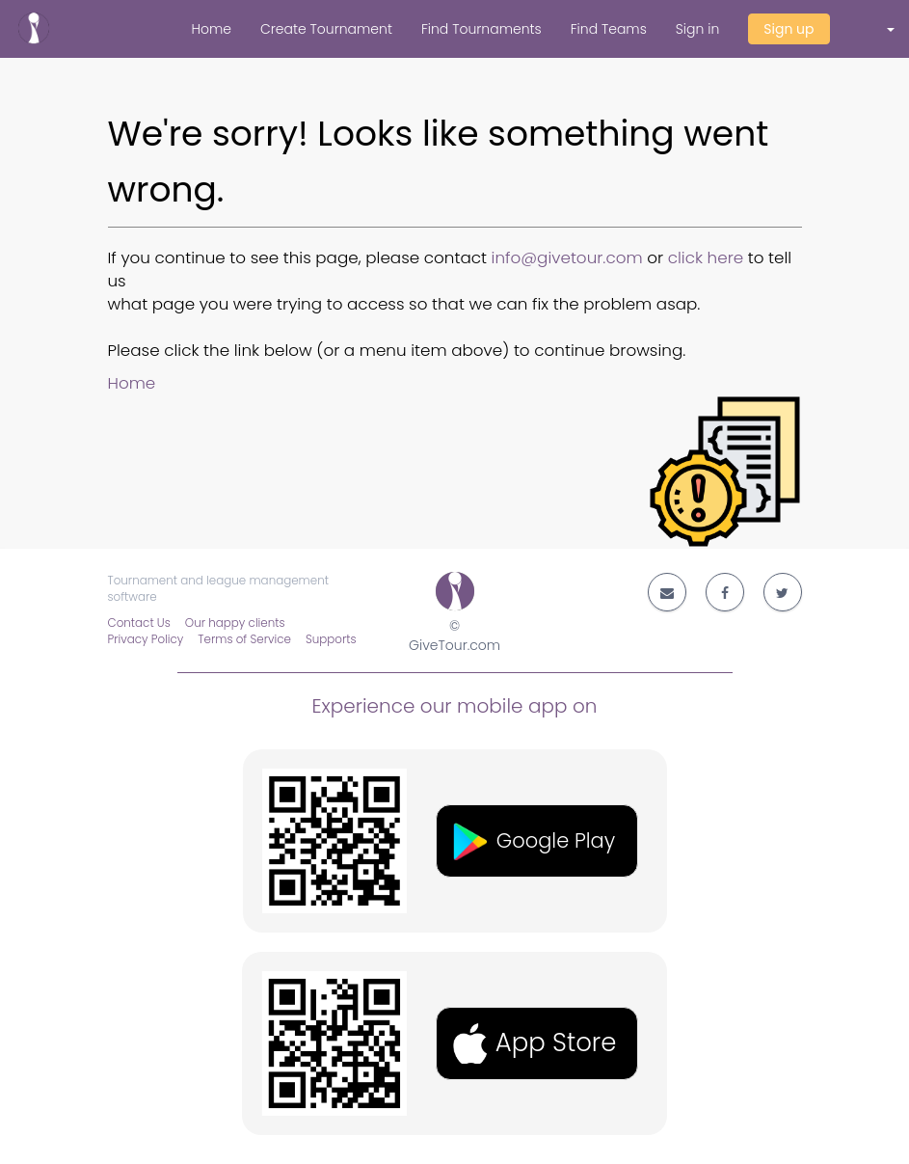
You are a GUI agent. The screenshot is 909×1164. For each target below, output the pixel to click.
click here (706, 257)
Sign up (788, 29)
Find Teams (609, 29)
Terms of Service (244, 639)
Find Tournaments (481, 29)
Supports (331, 639)
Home (211, 29)
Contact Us (139, 623)
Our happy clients (235, 623)
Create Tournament (326, 29)
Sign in (697, 29)
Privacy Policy (146, 639)
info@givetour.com (567, 257)
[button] (877, 29)
